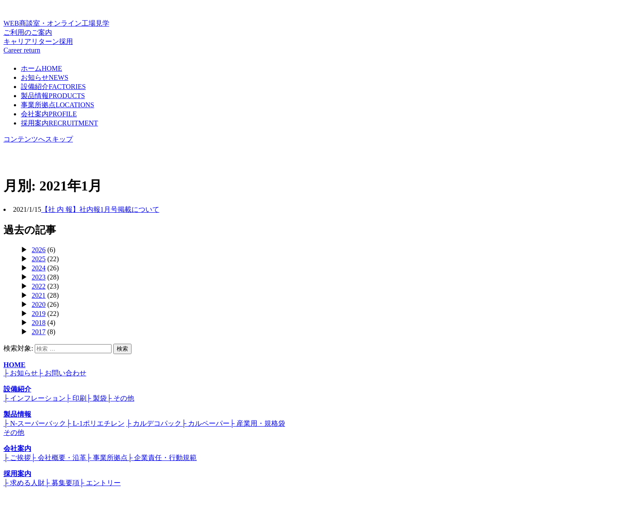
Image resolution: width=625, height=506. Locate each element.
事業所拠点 (57, 104)
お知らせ (44, 77)
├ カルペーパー (205, 423)
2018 (39, 322)
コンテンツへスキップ (38, 139)
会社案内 (49, 114)
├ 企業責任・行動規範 (162, 457)
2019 (39, 313)
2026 (39, 249)
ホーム (41, 68)
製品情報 (53, 95)
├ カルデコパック (153, 423)
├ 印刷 (76, 398)
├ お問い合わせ (62, 373)
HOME (14, 364)
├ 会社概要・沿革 (58, 457)
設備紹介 (53, 86)
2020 (39, 304)
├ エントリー (100, 482)
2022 (39, 286)
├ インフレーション (34, 398)
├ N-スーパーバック (34, 423)
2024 (39, 268)
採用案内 (59, 123)
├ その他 (120, 398)
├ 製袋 (96, 398)
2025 (39, 259)
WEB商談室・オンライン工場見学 (312, 28)
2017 (39, 331)
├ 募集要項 (62, 482)
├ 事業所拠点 (107, 457)
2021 (39, 295)
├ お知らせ (20, 373)
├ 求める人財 (24, 482)
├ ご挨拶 (17, 457)
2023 (39, 277)
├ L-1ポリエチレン (95, 423)
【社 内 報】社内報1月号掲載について (100, 209)
